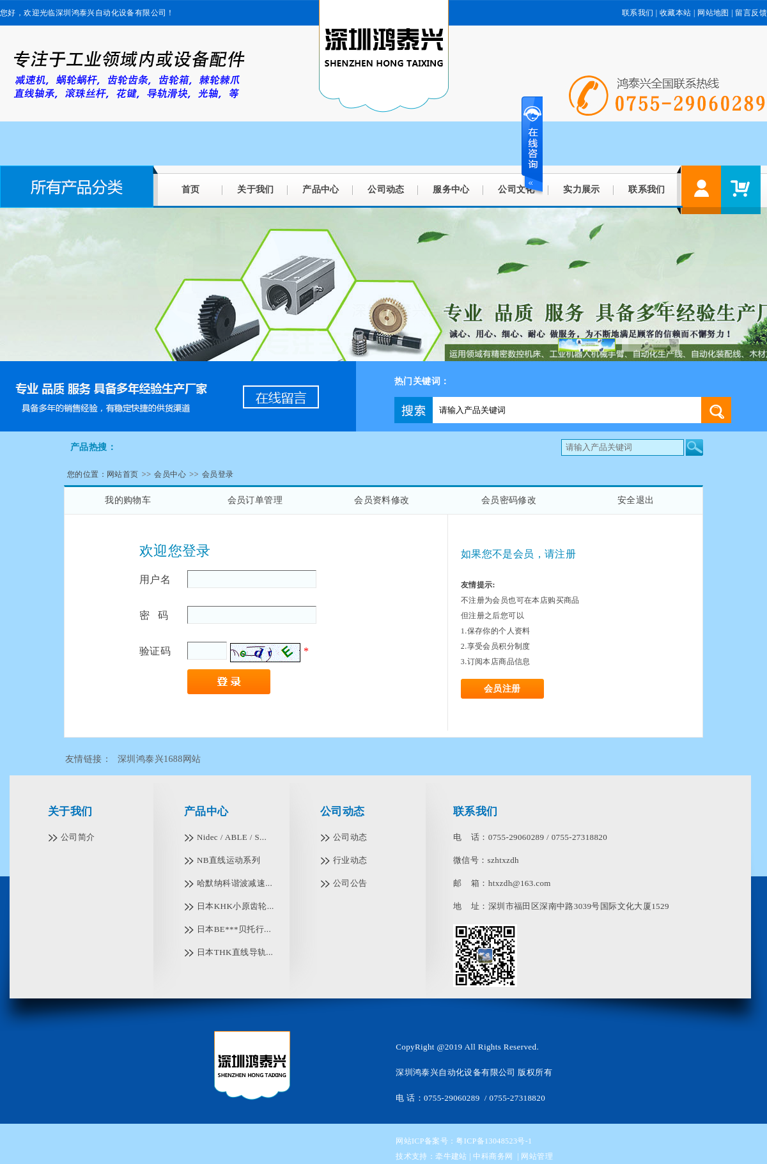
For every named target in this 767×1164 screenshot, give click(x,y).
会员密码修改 (508, 500)
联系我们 (638, 12)
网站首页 (123, 474)
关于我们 (255, 189)
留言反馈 (751, 12)
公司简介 (78, 837)
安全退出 (636, 500)
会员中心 (170, 474)
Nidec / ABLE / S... (232, 837)
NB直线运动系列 (228, 860)
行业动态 (350, 860)
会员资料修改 (381, 500)
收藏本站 (676, 12)
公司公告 (350, 883)
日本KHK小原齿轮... (235, 906)
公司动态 (386, 189)
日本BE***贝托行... (234, 929)
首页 (191, 189)
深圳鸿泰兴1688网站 (159, 759)
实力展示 (581, 189)
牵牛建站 (451, 1156)
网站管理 (537, 1156)
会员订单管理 (255, 500)
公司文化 (516, 189)
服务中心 (451, 189)
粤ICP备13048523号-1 (494, 1141)
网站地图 (713, 12)
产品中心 (320, 189)
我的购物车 (128, 500)
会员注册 (502, 689)
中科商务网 (493, 1156)
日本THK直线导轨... (235, 952)
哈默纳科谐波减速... (234, 883)
